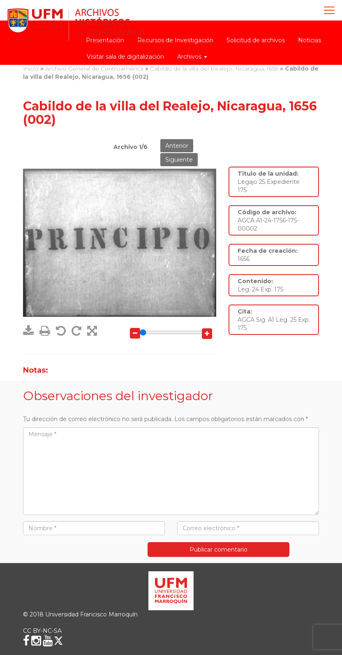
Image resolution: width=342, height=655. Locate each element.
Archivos (192, 56)
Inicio (31, 68)
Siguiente (179, 159)
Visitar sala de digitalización (125, 56)
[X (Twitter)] (58, 641)
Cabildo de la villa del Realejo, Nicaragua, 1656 (214, 68)
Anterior (176, 145)
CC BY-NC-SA (42, 630)
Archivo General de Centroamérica (94, 68)
